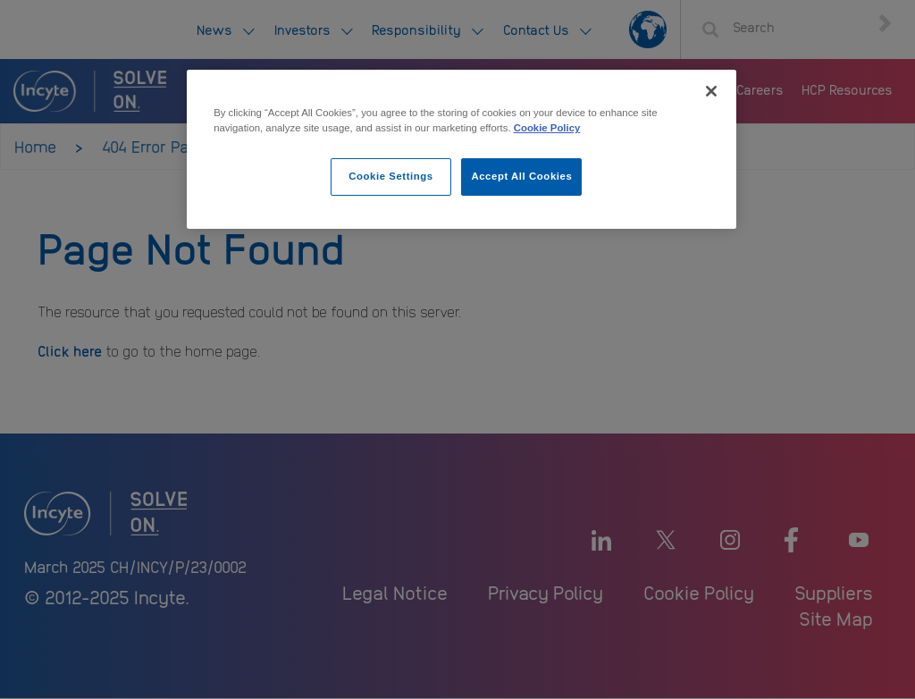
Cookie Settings (390, 176)
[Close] (711, 91)
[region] (461, 149)
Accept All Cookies (521, 176)
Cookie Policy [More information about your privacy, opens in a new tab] (547, 127)
